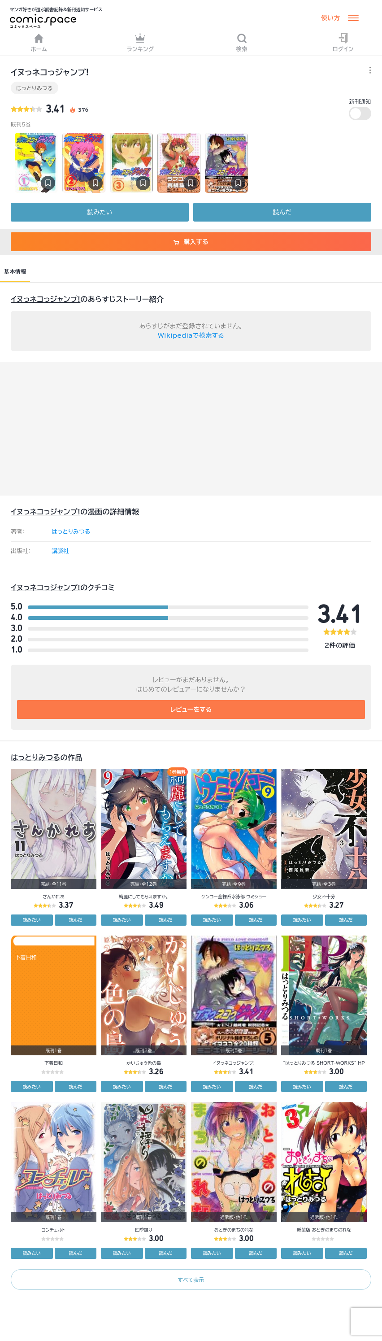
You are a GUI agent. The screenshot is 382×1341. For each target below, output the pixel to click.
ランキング (140, 42)
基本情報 (15, 271)
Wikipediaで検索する (191, 335)
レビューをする (191, 709)
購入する (191, 242)
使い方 (330, 18)
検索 (241, 42)
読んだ (282, 212)
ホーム (39, 42)
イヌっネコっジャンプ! (45, 299)
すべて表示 (191, 1279)
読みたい (99, 212)
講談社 (60, 551)
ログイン (343, 42)
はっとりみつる (34, 88)
